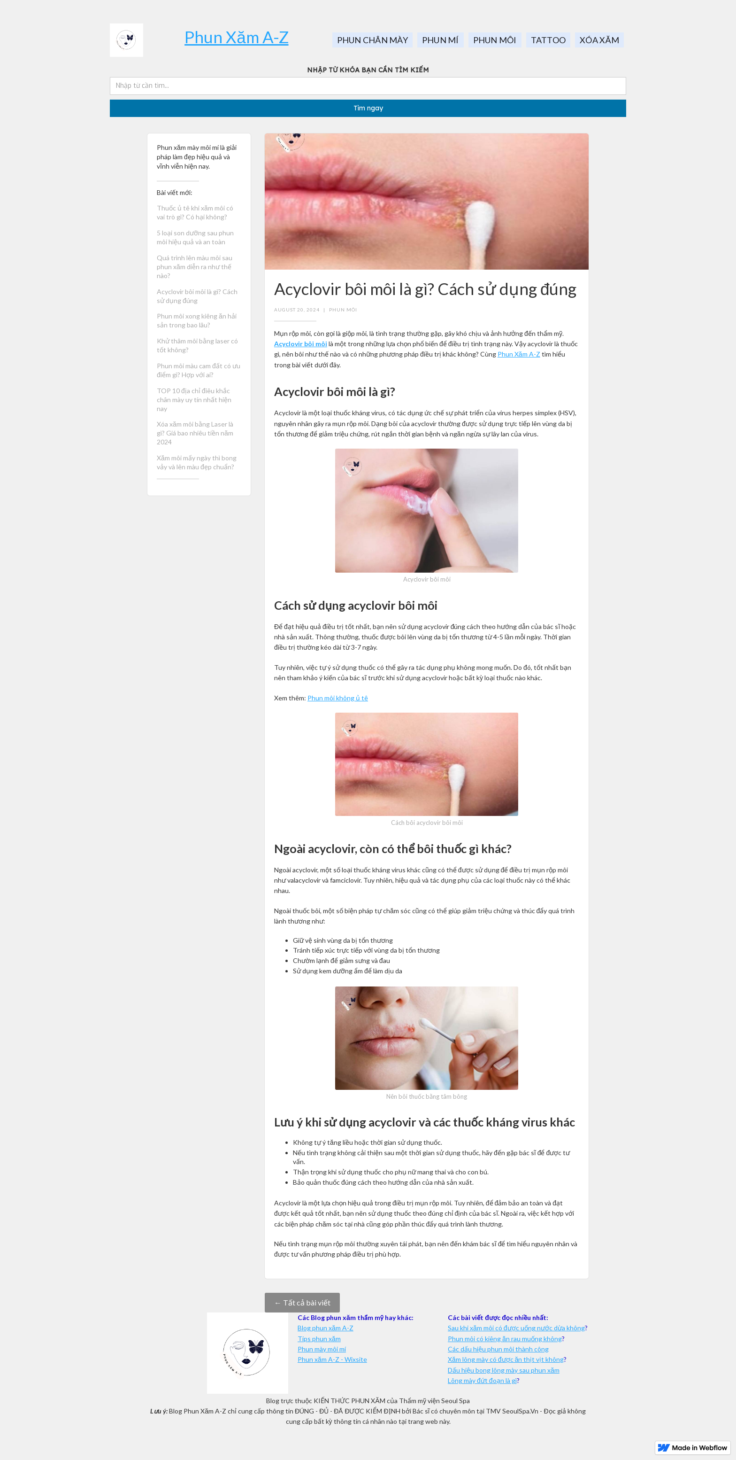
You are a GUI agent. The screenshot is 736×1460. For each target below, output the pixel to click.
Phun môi (343, 309)
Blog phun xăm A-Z (325, 1328)
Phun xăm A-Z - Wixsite (332, 1359)
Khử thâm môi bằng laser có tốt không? (197, 345)
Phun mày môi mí (322, 1349)
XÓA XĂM (599, 40)
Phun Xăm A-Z (236, 37)
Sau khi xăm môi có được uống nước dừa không (516, 1328)
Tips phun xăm (319, 1339)
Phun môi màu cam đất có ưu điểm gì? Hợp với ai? (198, 370)
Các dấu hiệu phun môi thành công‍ (498, 1349)
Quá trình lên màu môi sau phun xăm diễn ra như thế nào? (194, 267)
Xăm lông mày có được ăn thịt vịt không (506, 1359)
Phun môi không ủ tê (337, 698)
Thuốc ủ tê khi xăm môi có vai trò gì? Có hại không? (195, 212)
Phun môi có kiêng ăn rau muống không (505, 1339)
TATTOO (548, 40)
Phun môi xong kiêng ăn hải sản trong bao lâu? (197, 320)
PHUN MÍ (440, 40)
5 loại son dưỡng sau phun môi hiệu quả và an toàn (195, 237)
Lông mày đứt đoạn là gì (482, 1380)
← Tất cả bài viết (302, 1302)
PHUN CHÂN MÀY (372, 40)
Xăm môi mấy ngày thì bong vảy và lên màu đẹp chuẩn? (197, 462)
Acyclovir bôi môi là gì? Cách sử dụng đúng (197, 295)
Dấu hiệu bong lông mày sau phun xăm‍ (504, 1370)
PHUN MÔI (495, 40)
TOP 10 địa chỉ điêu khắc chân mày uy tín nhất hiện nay (194, 399)
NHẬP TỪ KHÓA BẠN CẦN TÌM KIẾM (368, 70)
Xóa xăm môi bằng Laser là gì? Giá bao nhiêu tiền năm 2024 (195, 433)
